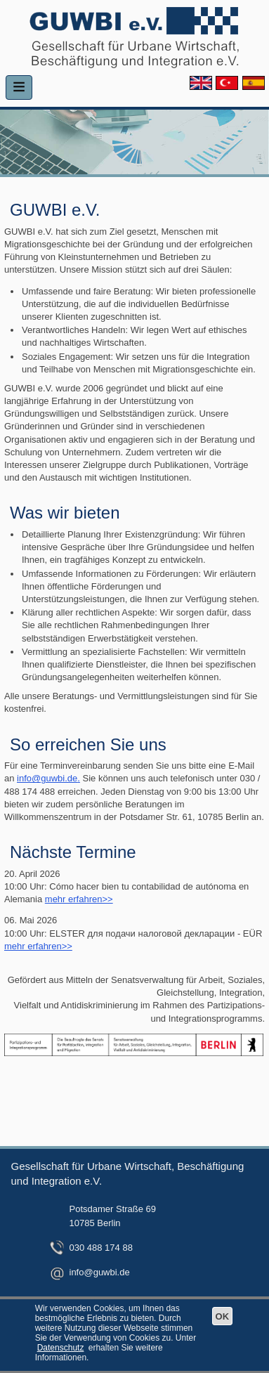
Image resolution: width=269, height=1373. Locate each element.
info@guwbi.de (47, 778)
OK (223, 1316)
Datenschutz (60, 1348)
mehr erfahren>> (79, 899)
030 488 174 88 (101, 1247)
